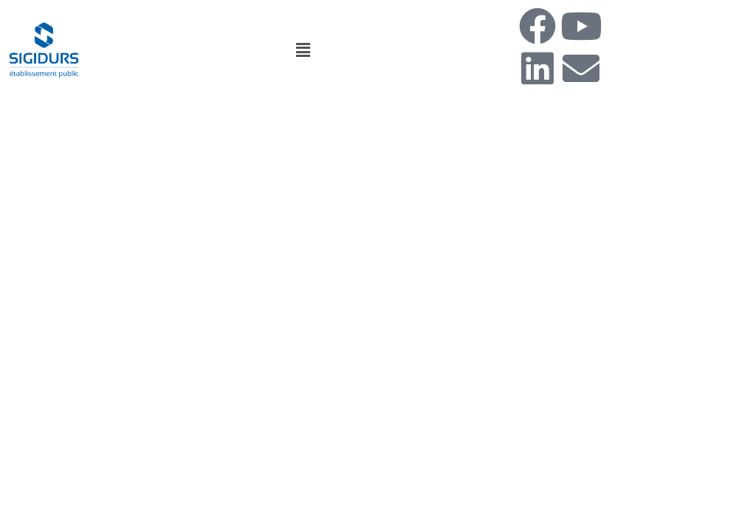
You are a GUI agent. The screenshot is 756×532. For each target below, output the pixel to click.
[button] (302, 49)
